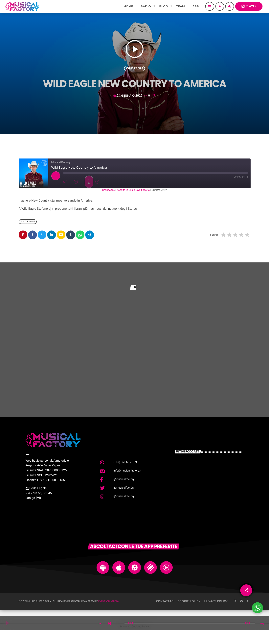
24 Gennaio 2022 (128, 96)
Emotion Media (108, 601)
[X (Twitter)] (235, 601)
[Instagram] (241, 601)
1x (89, 182)
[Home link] (22, 6)
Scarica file (108, 190)
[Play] (219, 6)
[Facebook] (247, 601)
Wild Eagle (134, 68)
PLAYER (249, 6)
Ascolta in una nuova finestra (133, 190)
